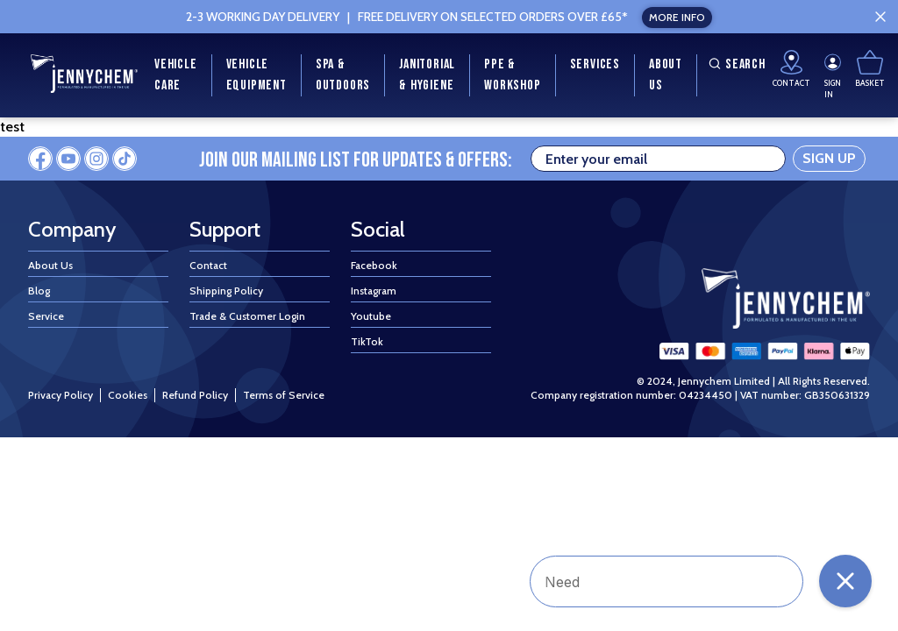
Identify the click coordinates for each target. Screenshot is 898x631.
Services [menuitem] (595, 64)
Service (46, 316)
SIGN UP (829, 158)
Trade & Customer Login (247, 316)
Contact (208, 265)
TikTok (367, 341)
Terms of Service (283, 394)
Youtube (371, 316)
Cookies (127, 394)
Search (735, 64)
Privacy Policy (60, 394)
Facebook (374, 265)
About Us (50, 265)
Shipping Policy (226, 290)
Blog (39, 290)
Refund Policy (195, 394)
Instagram (373, 290)
